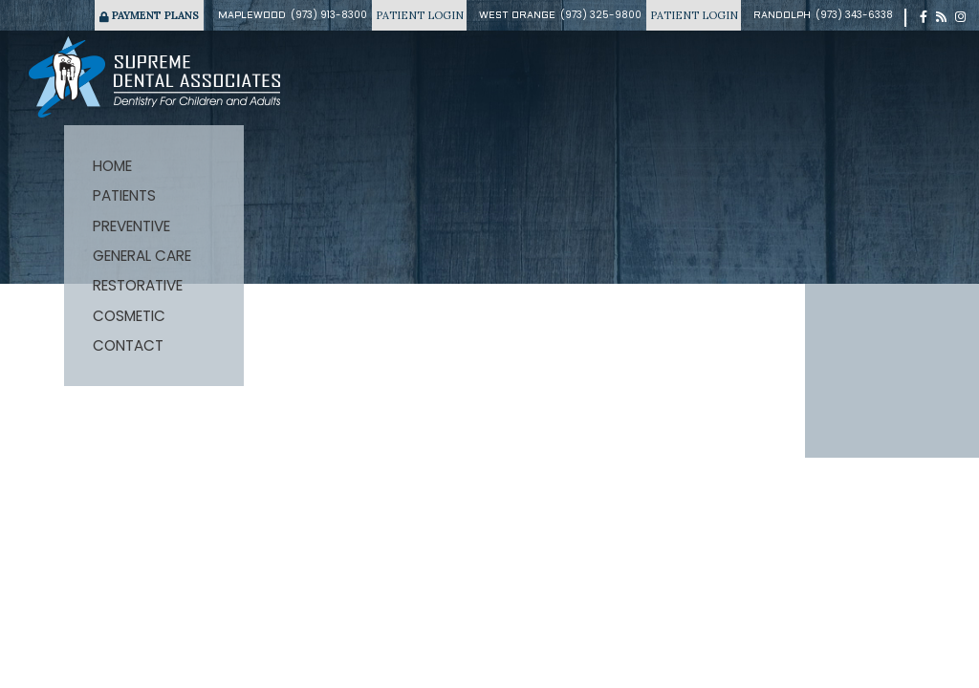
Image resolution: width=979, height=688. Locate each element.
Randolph (782, 15)
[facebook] (923, 17)
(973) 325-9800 (601, 15)
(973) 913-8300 (329, 15)
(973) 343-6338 (854, 15)
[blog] (941, 17)
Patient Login (420, 15)
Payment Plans (149, 15)
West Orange (517, 15)
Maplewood (252, 15)
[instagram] (960, 17)
